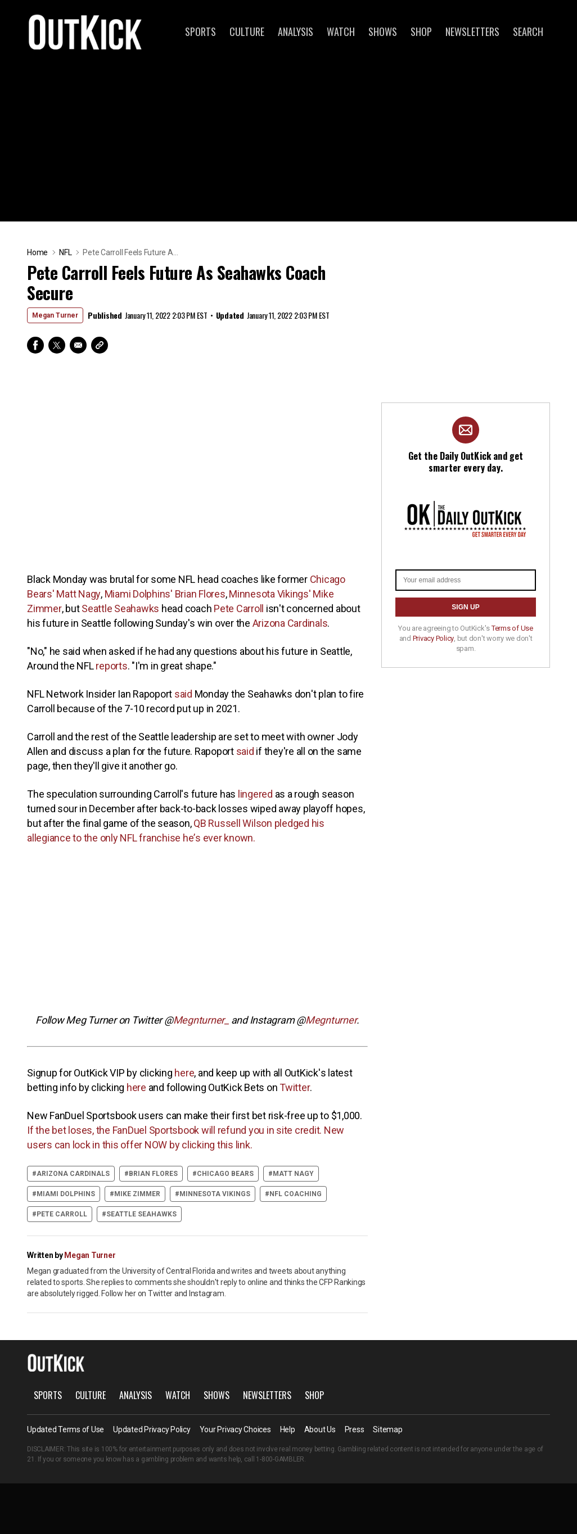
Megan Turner (55, 315)
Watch (341, 31)
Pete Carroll (239, 608)
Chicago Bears (225, 1174)
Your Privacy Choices (235, 1429)
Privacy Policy (433, 638)
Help (287, 1429)
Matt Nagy (293, 1174)
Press (354, 1429)
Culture (246, 31)
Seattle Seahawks (120, 608)
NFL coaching (295, 1194)
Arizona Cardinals (290, 623)
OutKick (85, 31)
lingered (255, 794)
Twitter (56, 345)
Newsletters (472, 31)
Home (37, 252)
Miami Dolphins (66, 1194)
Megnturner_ (201, 1020)
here (184, 1073)
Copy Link (99, 345)
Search (528, 31)
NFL (65, 252)
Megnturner (331, 1020)
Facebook (35, 345)
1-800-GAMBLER (280, 1459)
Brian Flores (153, 1174)
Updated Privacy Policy (152, 1429)
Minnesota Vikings (214, 1194)
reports (111, 666)
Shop (421, 31)
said (183, 694)
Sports (200, 31)
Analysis (295, 31)
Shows (382, 31)
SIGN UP (465, 607)
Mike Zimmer (137, 1194)
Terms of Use (512, 628)
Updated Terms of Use (65, 1429)
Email (78, 345)
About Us (320, 1429)
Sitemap (387, 1429)
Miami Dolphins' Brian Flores (165, 594)
